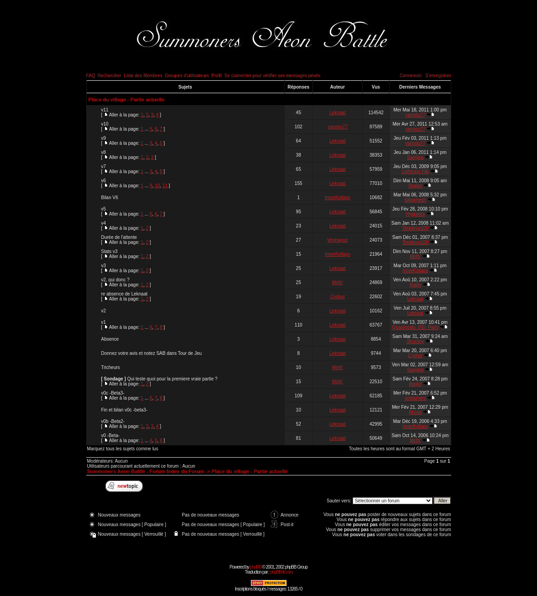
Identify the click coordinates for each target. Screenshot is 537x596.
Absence (110, 339)
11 (164, 185)
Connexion (411, 75)
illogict (415, 383)
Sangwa (415, 157)
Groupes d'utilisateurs (187, 75)
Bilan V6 (109, 197)
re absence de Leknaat (124, 293)
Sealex (415, 185)
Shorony (415, 341)
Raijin (415, 284)
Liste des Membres (143, 75)
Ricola (415, 412)
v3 (103, 265)
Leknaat (337, 112)
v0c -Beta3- (113, 393)
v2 (103, 310)
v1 (103, 322)
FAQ (90, 75)
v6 (103, 180)
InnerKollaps (337, 197)
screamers (415, 398)
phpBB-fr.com (281, 572)
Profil (216, 75)
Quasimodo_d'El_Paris (415, 327)
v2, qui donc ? (115, 279)
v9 (103, 138)
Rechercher (109, 75)
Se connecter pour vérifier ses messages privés (272, 75)
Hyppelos (415, 213)
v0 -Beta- (110, 435)
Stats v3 (109, 251)
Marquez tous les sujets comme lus (122, 448)
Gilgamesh (415, 199)
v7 (103, 166)
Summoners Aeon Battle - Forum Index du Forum (145, 471)
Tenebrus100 (415, 228)
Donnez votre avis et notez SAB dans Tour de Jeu (151, 353)
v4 (103, 223)
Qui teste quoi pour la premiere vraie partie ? (172, 378)
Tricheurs (110, 367)
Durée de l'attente (119, 237)
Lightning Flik (415, 171)
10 (157, 185)
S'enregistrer (438, 75)
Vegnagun (337, 240)
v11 (105, 109)
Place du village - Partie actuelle (127, 99)
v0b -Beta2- (113, 421)
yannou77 (415, 114)
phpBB (255, 567)
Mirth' (415, 256)
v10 (105, 124)
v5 (103, 208)
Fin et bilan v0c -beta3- (124, 409)
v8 (103, 152)
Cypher (337, 296)
